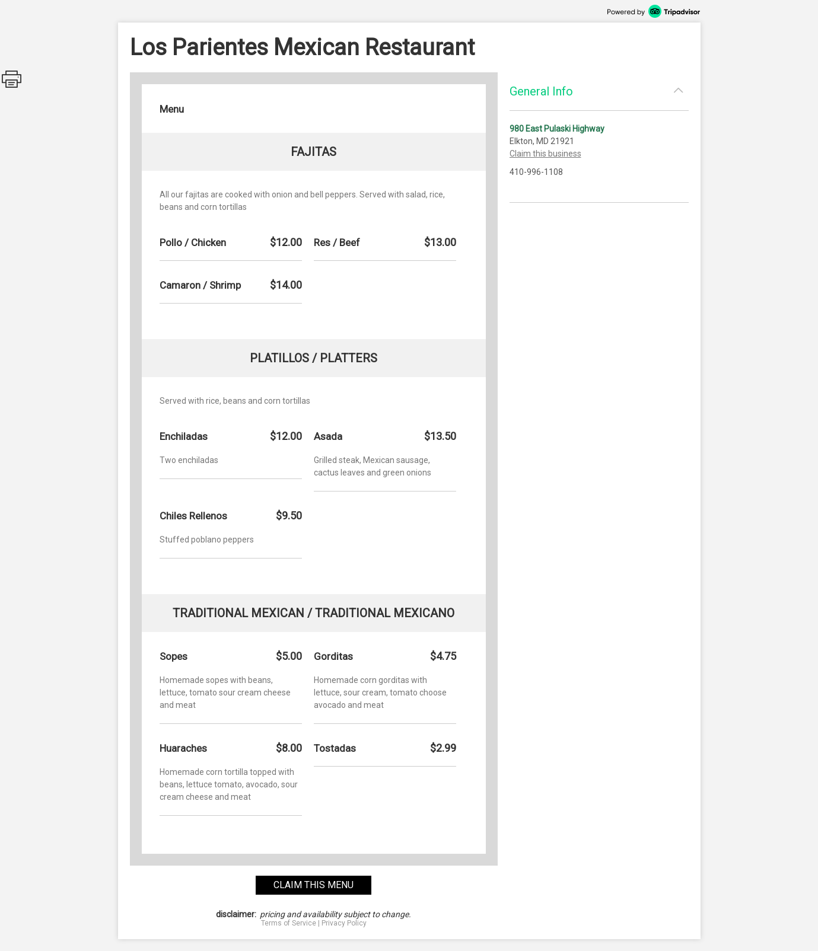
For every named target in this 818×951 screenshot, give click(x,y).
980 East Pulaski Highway (557, 128)
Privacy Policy (344, 923)
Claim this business (545, 153)
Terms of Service (288, 923)
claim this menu (313, 885)
